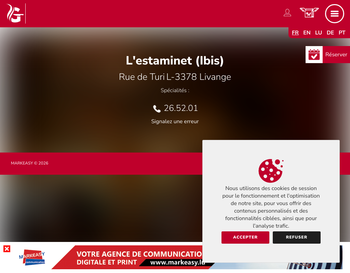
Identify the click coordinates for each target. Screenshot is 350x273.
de (330, 33)
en (307, 33)
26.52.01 (181, 108)
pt (342, 33)
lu (318, 33)
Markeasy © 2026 (29, 163)
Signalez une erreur (175, 121)
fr (295, 33)
